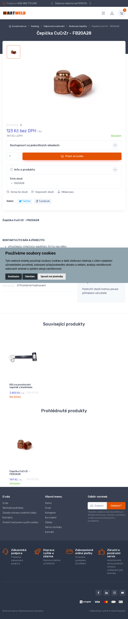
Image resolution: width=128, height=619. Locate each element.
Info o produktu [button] (22, 169)
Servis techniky (53, 527)
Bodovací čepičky (78, 26)
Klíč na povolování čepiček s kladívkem (21, 386)
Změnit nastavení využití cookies (20, 522)
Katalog (35, 26)
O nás (5, 503)
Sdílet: (10, 201)
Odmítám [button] (30, 276)
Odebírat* (116, 505)
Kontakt (49, 532)
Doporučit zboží (43, 191)
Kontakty (7, 517)
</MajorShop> (95, 611)
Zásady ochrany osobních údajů (19, 512)
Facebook (43, 201)
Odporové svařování (54, 26)
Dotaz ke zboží (17, 191)
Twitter (24, 201)
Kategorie (50, 512)
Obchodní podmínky (13, 508)
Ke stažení (50, 517)
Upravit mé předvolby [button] (52, 276)
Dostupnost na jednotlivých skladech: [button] (35, 145)
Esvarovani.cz (19, 26)
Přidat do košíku (72, 156)
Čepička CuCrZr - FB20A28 (20, 473)
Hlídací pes (66, 191)
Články (48, 522)
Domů (48, 503)
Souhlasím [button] (13, 276)
